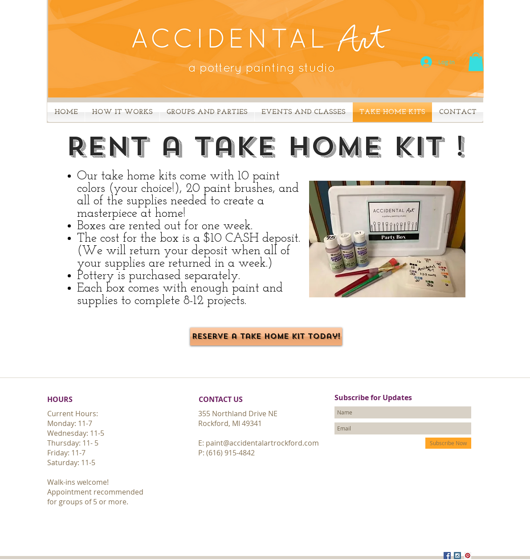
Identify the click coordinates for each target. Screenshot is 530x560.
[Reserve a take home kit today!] (266, 336)
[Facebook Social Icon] (447, 555)
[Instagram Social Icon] (457, 555)
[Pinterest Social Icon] (467, 555)
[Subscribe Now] (448, 443)
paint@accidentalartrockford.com (262, 443)
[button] (476, 62)
